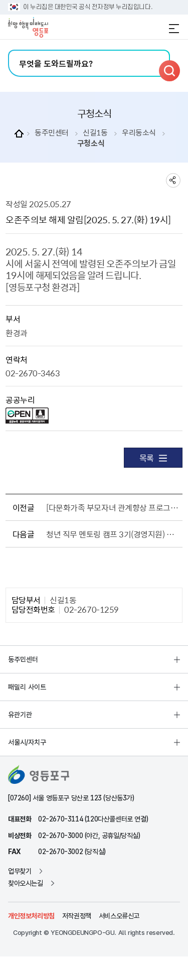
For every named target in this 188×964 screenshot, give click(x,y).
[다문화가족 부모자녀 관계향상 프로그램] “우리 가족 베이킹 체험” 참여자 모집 (112, 507)
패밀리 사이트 (27, 687)
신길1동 (95, 132)
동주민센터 (52, 132)
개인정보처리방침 (31, 916)
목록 (153, 458)
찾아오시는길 (25, 883)
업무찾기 (19, 871)
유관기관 (20, 715)
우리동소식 (139, 132)
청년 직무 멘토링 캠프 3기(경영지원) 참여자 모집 (112, 534)
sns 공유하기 (173, 180)
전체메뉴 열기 (174, 29)
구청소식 (90, 143)
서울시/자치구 (27, 742)
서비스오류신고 (119, 916)
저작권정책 (76, 916)
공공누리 (20, 399)
